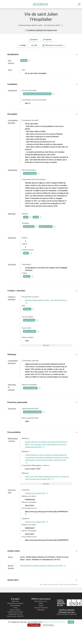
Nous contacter (15, 609)
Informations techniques (15, 602)
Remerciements (15, 605)
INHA (41, 602)
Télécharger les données (55, 45)
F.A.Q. (15, 607)
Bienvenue (15, 600)
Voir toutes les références (68, 584)
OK (71, 622)
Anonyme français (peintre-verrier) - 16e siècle (39, 25)
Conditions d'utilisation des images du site (41, 30)
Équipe (41, 605)
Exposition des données (15, 611)
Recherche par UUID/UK (15, 615)
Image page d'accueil (15, 613)
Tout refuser (34, 625)
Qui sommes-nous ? (41, 600)
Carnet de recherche (41, 607)
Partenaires (41, 609)
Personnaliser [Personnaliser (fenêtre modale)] (48, 625)
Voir (46, 345)
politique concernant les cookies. (53, 622)
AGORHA (40, 4)
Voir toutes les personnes (49, 584)
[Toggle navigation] (79, 4)
